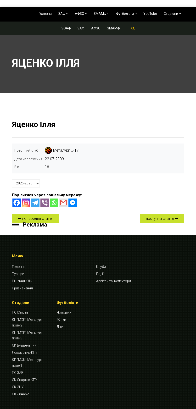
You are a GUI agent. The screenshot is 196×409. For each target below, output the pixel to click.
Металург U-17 (66, 150)
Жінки (61, 319)
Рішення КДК (22, 281)
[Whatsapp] (54, 203)
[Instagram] (26, 203)
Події (100, 274)
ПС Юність (20, 312)
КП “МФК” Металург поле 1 (27, 362)
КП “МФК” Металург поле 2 (27, 322)
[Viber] (44, 203)
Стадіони (172, 14)
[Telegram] (35, 203)
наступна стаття (162, 218)
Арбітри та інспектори (113, 281)
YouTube (150, 14)
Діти (60, 327)
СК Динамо (20, 394)
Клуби (101, 267)
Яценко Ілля (34, 124)
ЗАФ (63, 14)
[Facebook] (16, 203)
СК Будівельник (24, 345)
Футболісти (126, 14)
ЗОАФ (66, 28)
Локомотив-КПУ (25, 352)
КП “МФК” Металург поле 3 (27, 335)
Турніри (18, 274)
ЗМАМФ (101, 14)
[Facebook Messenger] (72, 203)
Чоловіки (64, 312)
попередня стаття (35, 218)
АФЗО (81, 14)
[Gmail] (63, 203)
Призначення (22, 288)
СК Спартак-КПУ (24, 380)
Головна (45, 14)
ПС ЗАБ (17, 373)
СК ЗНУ (18, 387)
